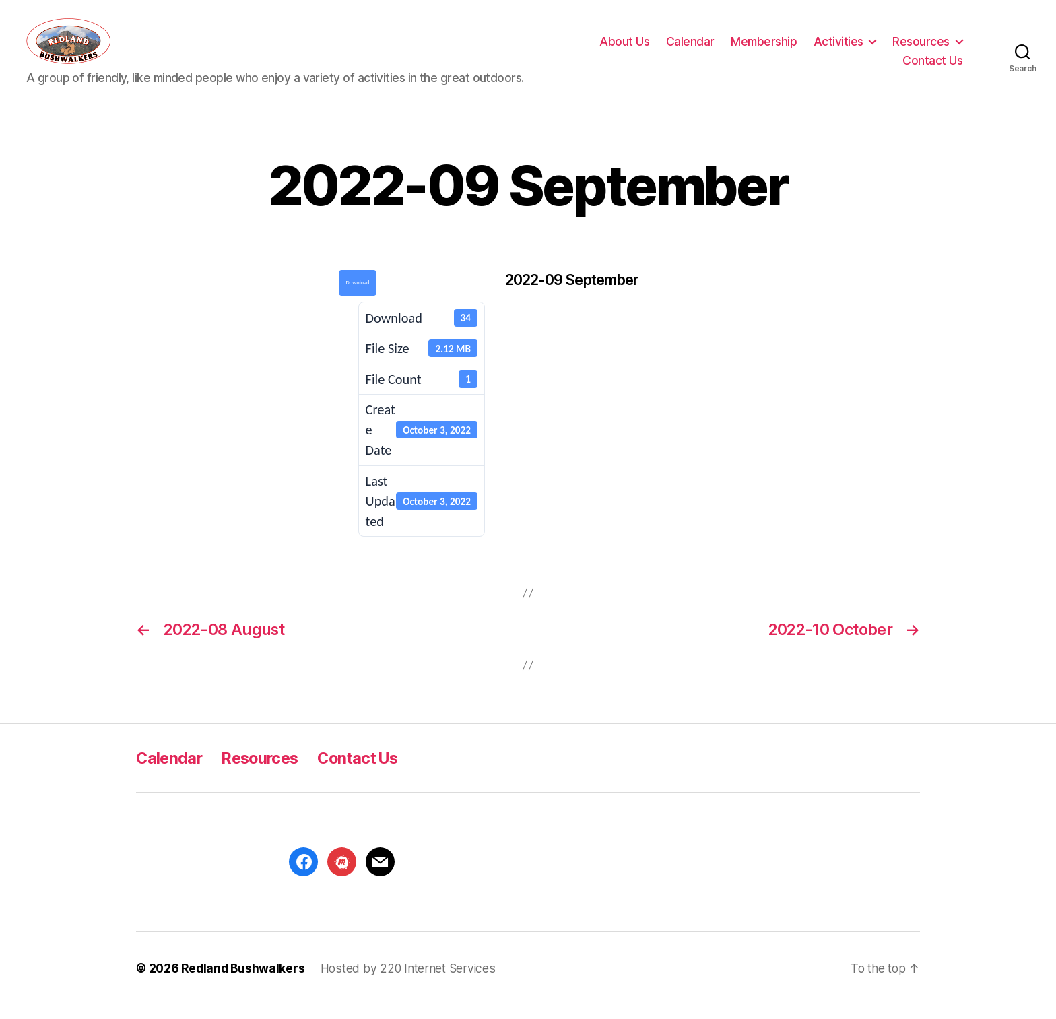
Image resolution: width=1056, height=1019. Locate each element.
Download (358, 295)
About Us (624, 48)
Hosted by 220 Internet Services (408, 982)
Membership (764, 48)
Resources (921, 48)
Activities (838, 48)
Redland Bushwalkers (242, 982)
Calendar (690, 48)
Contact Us (932, 67)
